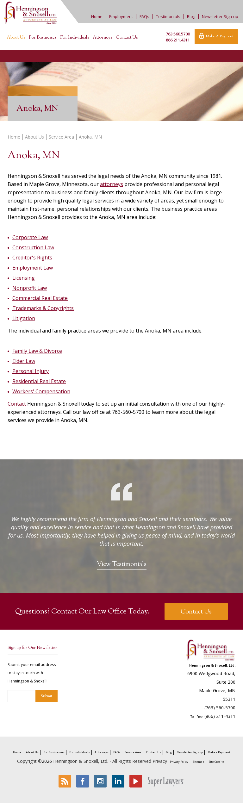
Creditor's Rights (32, 257)
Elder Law (23, 361)
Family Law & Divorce (37, 350)
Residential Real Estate (39, 381)
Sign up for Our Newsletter (32, 648)
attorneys (111, 184)
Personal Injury (30, 371)
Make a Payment (219, 752)
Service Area (61, 137)
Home (97, 16)
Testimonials (168, 16)
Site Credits (216, 762)
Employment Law (32, 267)
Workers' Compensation (41, 391)
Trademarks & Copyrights (43, 308)
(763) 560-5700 (219, 708)
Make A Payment (216, 36)
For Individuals (74, 37)
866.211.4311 (178, 40)
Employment (121, 16)
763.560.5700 (178, 34)
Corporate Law (30, 237)
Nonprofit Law (29, 287)
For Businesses (42, 37)
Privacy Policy (179, 762)
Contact (17, 403)
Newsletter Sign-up (220, 16)
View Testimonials (121, 564)
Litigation (23, 318)
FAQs (144, 16)
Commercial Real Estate (40, 298)
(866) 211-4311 (219, 716)
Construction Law (33, 247)
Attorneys (102, 37)
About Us (16, 37)
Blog (191, 16)
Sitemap (198, 762)
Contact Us (127, 37)
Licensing (23, 277)
